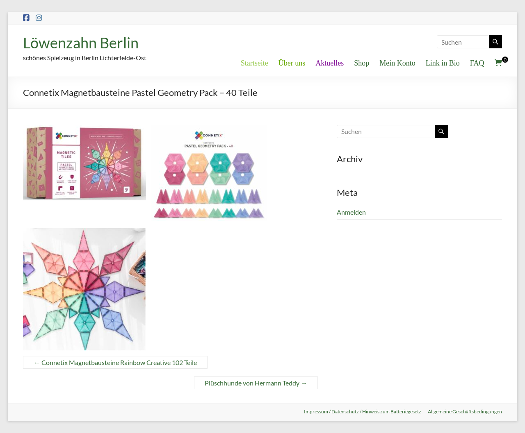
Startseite (254, 63)
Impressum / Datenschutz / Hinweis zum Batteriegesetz (362, 411)
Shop (361, 63)
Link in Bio (443, 63)
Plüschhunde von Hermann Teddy (256, 383)
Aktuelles (329, 63)
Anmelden (351, 212)
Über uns (292, 63)
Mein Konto (397, 63)
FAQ (477, 63)
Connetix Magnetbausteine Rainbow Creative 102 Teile (115, 362)
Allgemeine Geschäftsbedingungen (465, 411)
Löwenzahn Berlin (81, 43)
